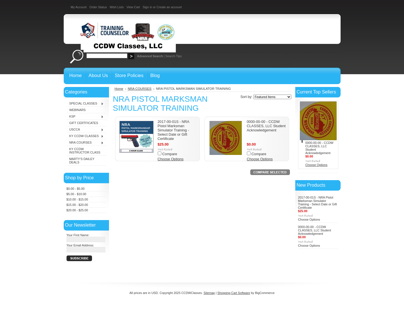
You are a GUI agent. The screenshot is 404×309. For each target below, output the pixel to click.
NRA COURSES (85, 143)
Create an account (169, 7)
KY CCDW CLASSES (85, 136)
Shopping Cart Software (233, 293)
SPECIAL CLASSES (85, 104)
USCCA (85, 130)
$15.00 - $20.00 (77, 204)
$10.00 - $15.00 (77, 199)
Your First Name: (78, 235)
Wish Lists (117, 7)
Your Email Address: (80, 245)
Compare (169, 154)
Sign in (147, 7)
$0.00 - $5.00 (76, 188)
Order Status (98, 7)
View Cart (133, 7)
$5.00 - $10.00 (76, 194)
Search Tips (173, 56)
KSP (85, 117)
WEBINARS (77, 110)
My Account (79, 7)
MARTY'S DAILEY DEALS (82, 160)
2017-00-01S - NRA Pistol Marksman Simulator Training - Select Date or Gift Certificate (173, 130)
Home (119, 88)
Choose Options (171, 159)
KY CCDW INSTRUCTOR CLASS (85, 150)
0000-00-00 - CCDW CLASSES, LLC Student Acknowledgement (266, 126)
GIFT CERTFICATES (83, 123)
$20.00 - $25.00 (77, 210)
